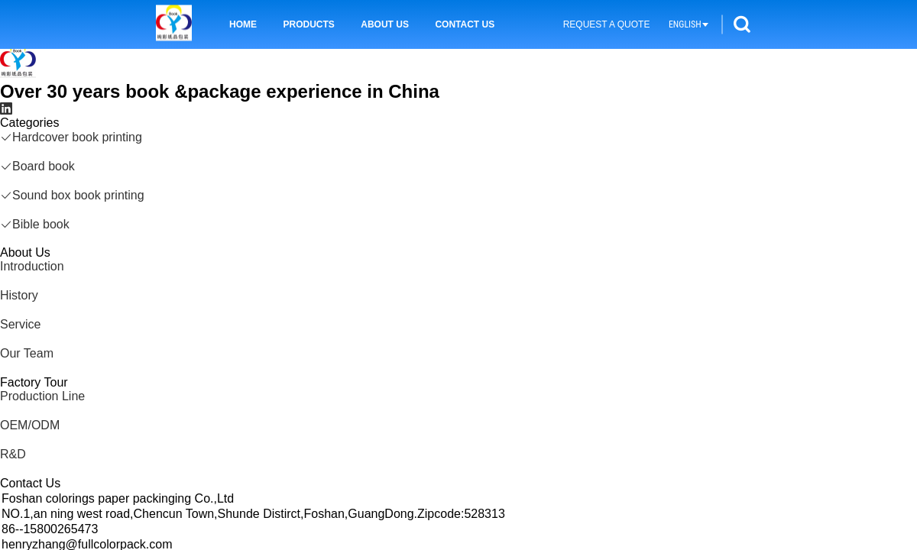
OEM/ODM (30, 425)
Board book (37, 166)
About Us (385, 24)
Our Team (26, 353)
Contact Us (464, 24)
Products (308, 24)
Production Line (42, 396)
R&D (13, 454)
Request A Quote (606, 24)
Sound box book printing (72, 195)
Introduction (32, 266)
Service (20, 324)
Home (243, 24)
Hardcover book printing (71, 137)
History (19, 295)
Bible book (35, 224)
